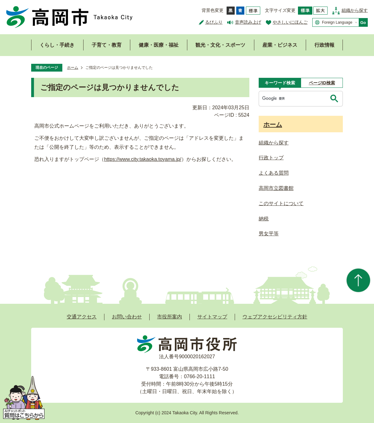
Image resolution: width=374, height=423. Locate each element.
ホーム (72, 67)
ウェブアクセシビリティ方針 (274, 316)
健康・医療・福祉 (159, 45)
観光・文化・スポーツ (220, 45)
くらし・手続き (57, 45)
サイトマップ (212, 316)
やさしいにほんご (290, 22)
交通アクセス (82, 316)
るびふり (214, 22)
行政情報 (324, 45)
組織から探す (355, 10)
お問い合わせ (127, 316)
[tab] (280, 83)
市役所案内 (169, 316)
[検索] (294, 98)
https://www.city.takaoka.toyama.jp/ (142, 159)
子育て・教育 (107, 45)
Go (363, 22)
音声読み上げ (248, 22)
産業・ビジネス (279, 45)
